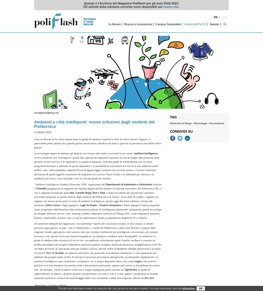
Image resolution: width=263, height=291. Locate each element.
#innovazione (216, 123)
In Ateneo (114, 24)
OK (201, 288)
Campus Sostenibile (168, 24)
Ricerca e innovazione (138, 24)
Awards (214, 24)
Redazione (40, 285)
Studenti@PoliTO (195, 24)
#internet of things (181, 123)
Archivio (53, 285)
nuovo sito (171, 7)
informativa (188, 288)
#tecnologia (200, 123)
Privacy (63, 285)
